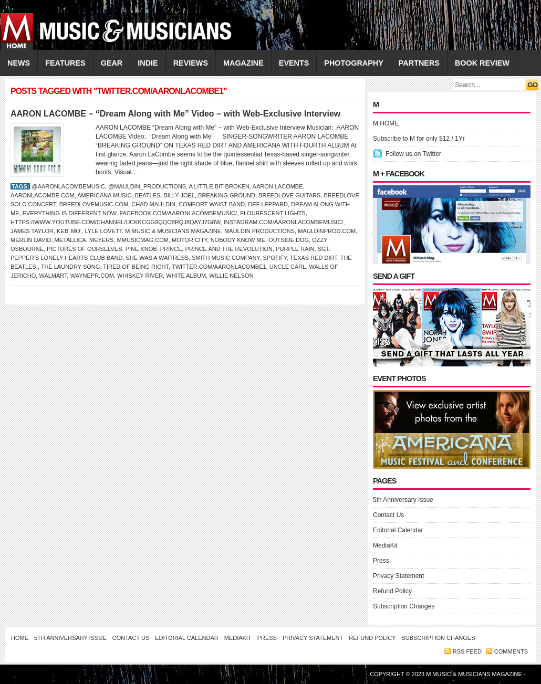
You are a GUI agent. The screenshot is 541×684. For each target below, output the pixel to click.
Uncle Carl (287, 267)
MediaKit (385, 545)
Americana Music (104, 195)
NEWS (18, 63)
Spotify (275, 258)
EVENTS (294, 63)
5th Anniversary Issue (403, 499)
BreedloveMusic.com (93, 204)
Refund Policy (392, 591)
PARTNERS (419, 63)
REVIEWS (190, 63)
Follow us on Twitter (413, 153)
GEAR (112, 63)
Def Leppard (268, 204)
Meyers (101, 240)
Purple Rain (295, 249)
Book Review (482, 63)
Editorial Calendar (398, 530)
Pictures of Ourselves (84, 249)
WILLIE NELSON (231, 275)
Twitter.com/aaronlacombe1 (219, 267)
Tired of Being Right (136, 267)
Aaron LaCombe (278, 186)
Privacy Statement (398, 576)
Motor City (189, 240)
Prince (171, 249)
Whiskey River (140, 275)
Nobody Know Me (238, 240)
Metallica (70, 240)
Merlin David (31, 240)
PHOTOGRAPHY (353, 63)
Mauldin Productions (259, 231)
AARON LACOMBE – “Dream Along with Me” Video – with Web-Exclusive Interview (175, 113)
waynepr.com (92, 275)
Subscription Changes (403, 606)
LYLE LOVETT (103, 231)
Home (19, 638)
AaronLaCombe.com (43, 195)
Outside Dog (288, 240)
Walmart (53, 275)
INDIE (148, 63)
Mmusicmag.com (143, 240)
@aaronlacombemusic (68, 186)
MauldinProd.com (327, 231)
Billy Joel (179, 195)
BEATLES (148, 195)
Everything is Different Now (70, 213)
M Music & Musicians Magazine (173, 231)
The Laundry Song (70, 267)
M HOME (386, 123)
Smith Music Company (225, 258)
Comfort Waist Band (212, 204)
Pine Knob (141, 249)
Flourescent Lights (273, 213)
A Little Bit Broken (219, 186)
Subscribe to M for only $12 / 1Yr (419, 138)
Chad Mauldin (153, 204)
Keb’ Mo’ (69, 231)
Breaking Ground (226, 195)
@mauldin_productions (147, 186)
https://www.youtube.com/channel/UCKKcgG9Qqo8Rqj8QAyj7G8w (116, 222)
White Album (186, 275)
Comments (511, 651)
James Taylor (32, 231)
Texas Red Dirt (313, 258)
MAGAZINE (243, 63)
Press (381, 560)
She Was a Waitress (157, 258)
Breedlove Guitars (289, 195)
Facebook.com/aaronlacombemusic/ (178, 213)
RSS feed (467, 651)
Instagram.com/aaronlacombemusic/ (284, 222)
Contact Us (388, 515)
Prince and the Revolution (229, 249)
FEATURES (65, 63)
